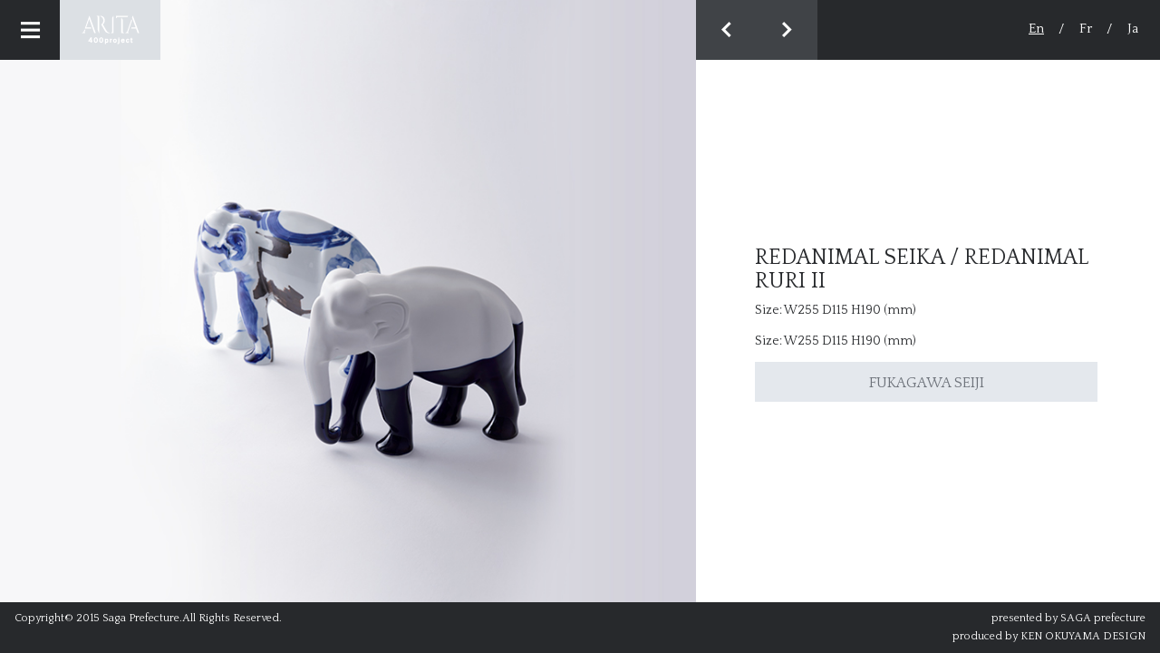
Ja (1132, 28)
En (1036, 28)
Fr (1085, 28)
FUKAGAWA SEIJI (926, 383)
